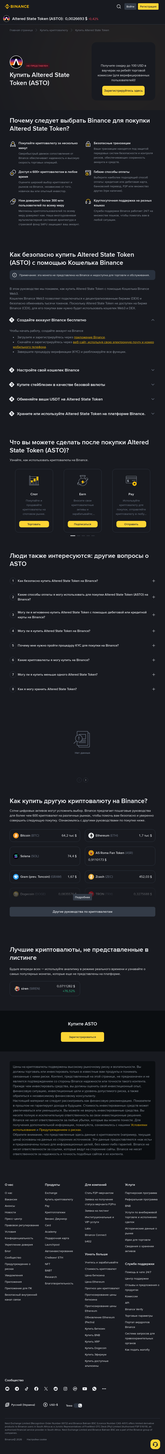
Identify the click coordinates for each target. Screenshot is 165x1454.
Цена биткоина (94, 1275)
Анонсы (10, 1206)
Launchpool (52, 1244)
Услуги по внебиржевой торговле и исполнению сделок (141, 1217)
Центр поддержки (137, 1278)
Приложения (13, 1282)
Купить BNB (92, 1335)
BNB (128, 1206)
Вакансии (11, 1199)
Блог (8, 1251)
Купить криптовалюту (59, 1199)
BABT (48, 1270)
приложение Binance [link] (89, 337)
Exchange (51, 1193)
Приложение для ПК (18, 1288)
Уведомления (14, 1275)
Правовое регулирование (22, 1225)
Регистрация (148, 6)
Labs (88, 1228)
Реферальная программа (141, 1199)
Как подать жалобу (137, 1349)
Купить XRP (92, 1341)
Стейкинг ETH (54, 1257)
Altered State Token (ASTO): (38, 18)
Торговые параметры (139, 1315)
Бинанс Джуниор (56, 1219)
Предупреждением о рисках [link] (60, 1130)
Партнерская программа (141, 1193)
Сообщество (13, 1257)
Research (51, 1277)
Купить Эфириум (95, 1354)
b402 (88, 1241)
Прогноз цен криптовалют (102, 1288)
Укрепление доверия (19, 1244)
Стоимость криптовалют (101, 1269)
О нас (8, 1193)
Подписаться (82, 524)
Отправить (131, 524)
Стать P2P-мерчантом (99, 1193)
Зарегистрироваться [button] (82, 1037)
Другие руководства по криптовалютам (82, 911)
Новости (10, 1212)
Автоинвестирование (59, 1251)
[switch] (78, 1405)
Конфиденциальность (19, 1238)
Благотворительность (59, 1283)
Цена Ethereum (94, 1282)
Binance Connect (95, 1235)
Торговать (34, 524)
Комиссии (131, 1296)
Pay (47, 1206)
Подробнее (82, 897)
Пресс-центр (13, 1219)
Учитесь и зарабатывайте (101, 1262)
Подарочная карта (57, 1238)
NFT (47, 1264)
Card (48, 1225)
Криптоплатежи (55, 1212)
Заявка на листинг (97, 1210)
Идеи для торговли (137, 1240)
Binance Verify (134, 1309)
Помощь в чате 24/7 (138, 1272)
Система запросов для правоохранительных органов (140, 1338)
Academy (50, 1231)
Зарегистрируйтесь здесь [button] (123, 90)
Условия (10, 1231)
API (127, 1303)
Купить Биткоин (95, 1328)
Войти (130, 6)
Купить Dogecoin (96, 1348)
